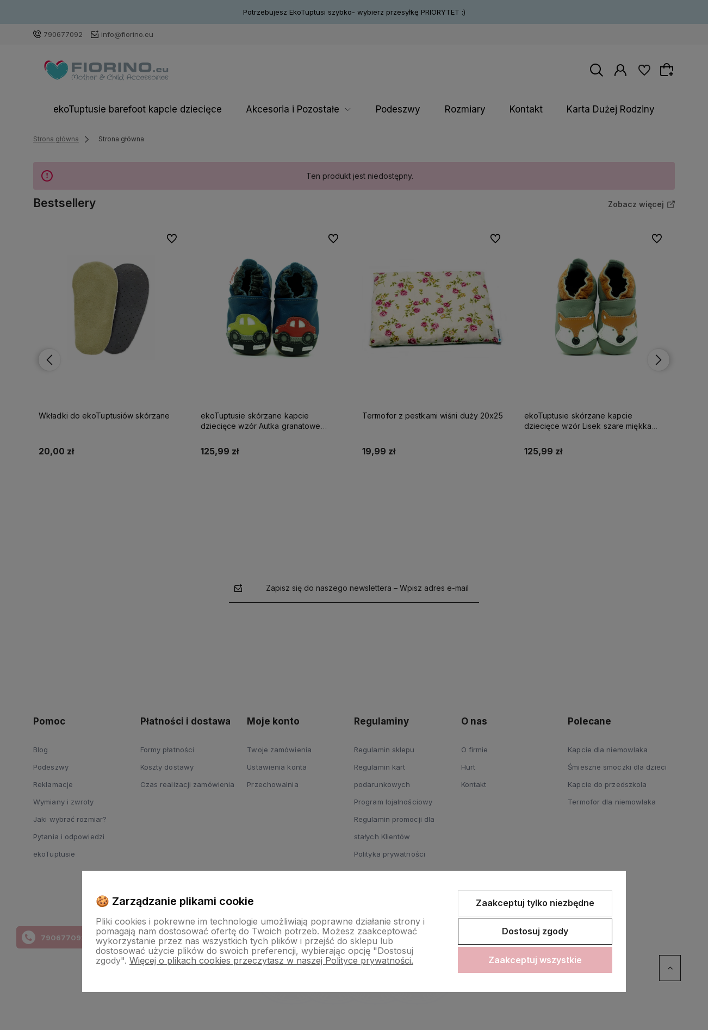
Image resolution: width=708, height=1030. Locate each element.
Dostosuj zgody (535, 931)
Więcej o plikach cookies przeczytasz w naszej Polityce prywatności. (271, 960)
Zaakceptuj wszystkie (535, 959)
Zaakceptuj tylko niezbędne (535, 902)
